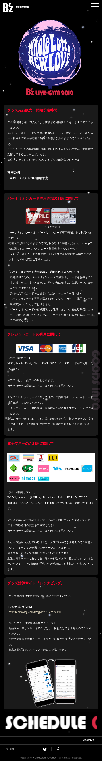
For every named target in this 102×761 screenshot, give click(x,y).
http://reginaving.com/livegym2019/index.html (35, 612)
